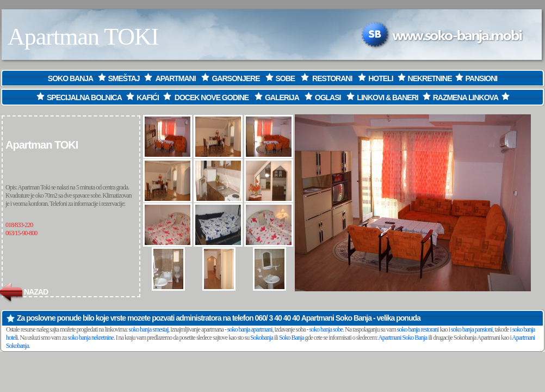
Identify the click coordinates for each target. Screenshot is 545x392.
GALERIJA (282, 97)
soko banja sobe (326, 329)
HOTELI (380, 78)
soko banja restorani (418, 329)
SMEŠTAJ (124, 78)
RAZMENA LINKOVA (465, 97)
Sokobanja (261, 337)
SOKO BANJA (71, 78)
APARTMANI (176, 78)
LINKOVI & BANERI (387, 97)
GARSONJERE (235, 78)
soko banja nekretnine (90, 337)
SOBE (285, 78)
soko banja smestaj (149, 329)
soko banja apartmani (249, 329)
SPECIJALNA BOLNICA (78, 97)
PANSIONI (482, 78)
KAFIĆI (148, 97)
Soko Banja (291, 337)
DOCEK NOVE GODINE (212, 97)
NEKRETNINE (430, 78)
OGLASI (328, 97)
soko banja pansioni (471, 329)
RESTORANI (333, 78)
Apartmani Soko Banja (336, 318)
